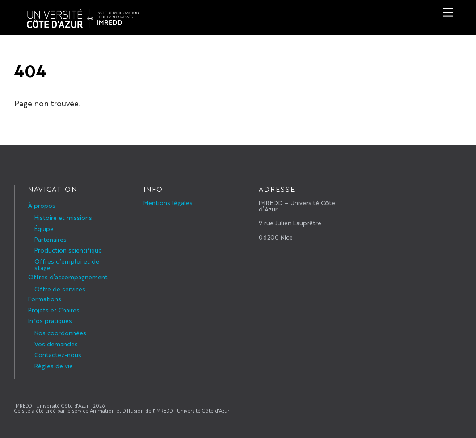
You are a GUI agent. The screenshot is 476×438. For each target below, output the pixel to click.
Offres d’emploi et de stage (66, 264)
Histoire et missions (63, 217)
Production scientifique (68, 250)
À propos (41, 205)
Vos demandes (56, 344)
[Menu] (448, 12)
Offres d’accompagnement (68, 277)
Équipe (44, 228)
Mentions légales (168, 202)
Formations (44, 299)
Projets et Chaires (54, 310)
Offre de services (59, 289)
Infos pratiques (50, 320)
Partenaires (50, 239)
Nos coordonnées (60, 332)
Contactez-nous (57, 354)
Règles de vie (53, 366)
